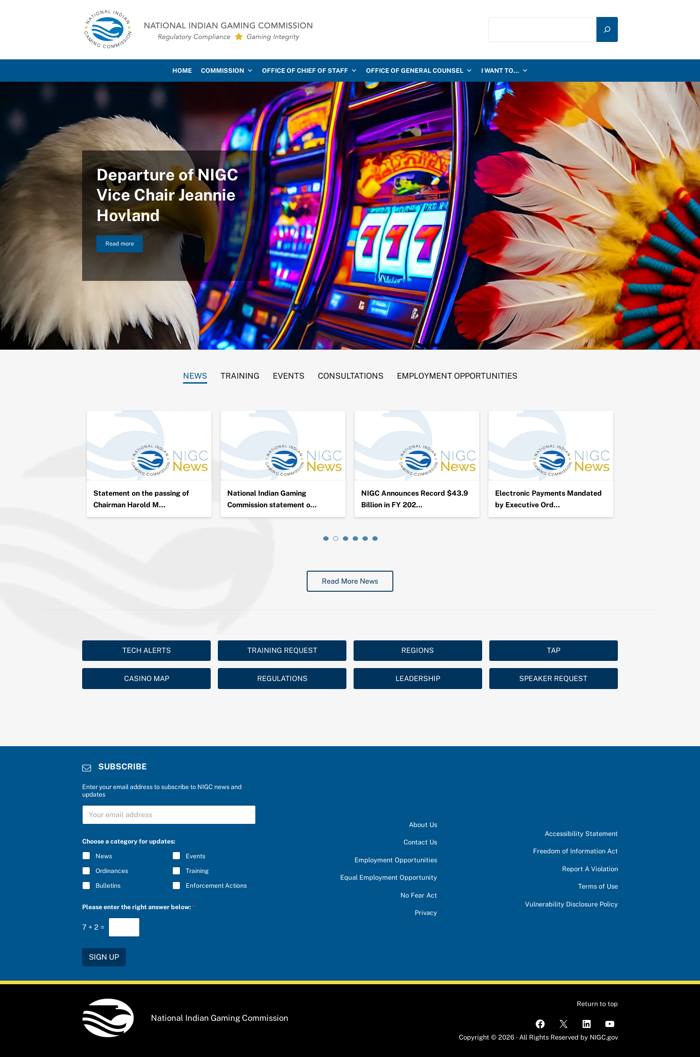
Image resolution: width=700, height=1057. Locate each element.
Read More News (350, 581)
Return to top (597, 1003)
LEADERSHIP (418, 678)
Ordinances (112, 871)
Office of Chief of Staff (309, 70)
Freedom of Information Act (575, 851)
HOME (182, 70)
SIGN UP (104, 957)
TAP (553, 650)
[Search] (607, 29)
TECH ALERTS (146, 650)
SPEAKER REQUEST (553, 678)
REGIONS (417, 650)
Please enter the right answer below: (138, 907)
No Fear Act (418, 895)
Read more (124, 245)
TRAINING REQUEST (282, 650)
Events (195, 856)
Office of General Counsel (419, 70)
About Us (423, 824)
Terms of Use (598, 886)
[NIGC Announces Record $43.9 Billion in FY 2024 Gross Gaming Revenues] (550, 445)
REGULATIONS (282, 678)
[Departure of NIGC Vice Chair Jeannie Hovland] (149, 445)
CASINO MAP (146, 678)
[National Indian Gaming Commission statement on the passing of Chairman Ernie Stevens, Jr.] (416, 445)
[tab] (195, 374)
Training (197, 871)
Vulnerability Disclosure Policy (571, 904)
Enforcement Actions (216, 886)
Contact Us (420, 842)
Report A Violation (590, 869)
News (104, 856)
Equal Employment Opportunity (388, 877)
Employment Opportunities (395, 860)
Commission (227, 70)
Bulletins (108, 886)
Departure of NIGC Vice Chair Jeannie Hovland (167, 195)
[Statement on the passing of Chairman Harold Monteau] (283, 445)
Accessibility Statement (581, 833)
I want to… (504, 70)
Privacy (426, 912)
